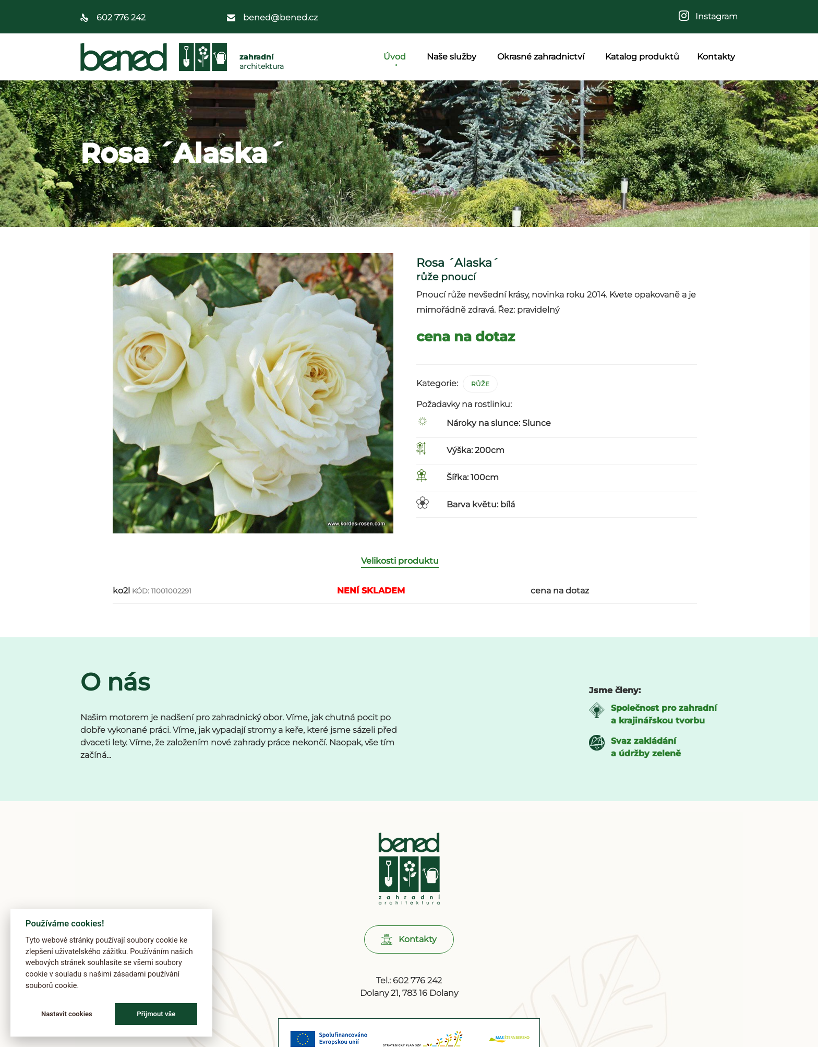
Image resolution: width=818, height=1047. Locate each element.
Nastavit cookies (66, 1014)
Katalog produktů (642, 57)
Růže (480, 384)
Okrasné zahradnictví (542, 57)
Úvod (396, 57)
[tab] (405, 575)
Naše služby (453, 57)
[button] (409, 953)
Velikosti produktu (400, 574)
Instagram (713, 16)
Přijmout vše (156, 1014)
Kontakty (716, 57)
